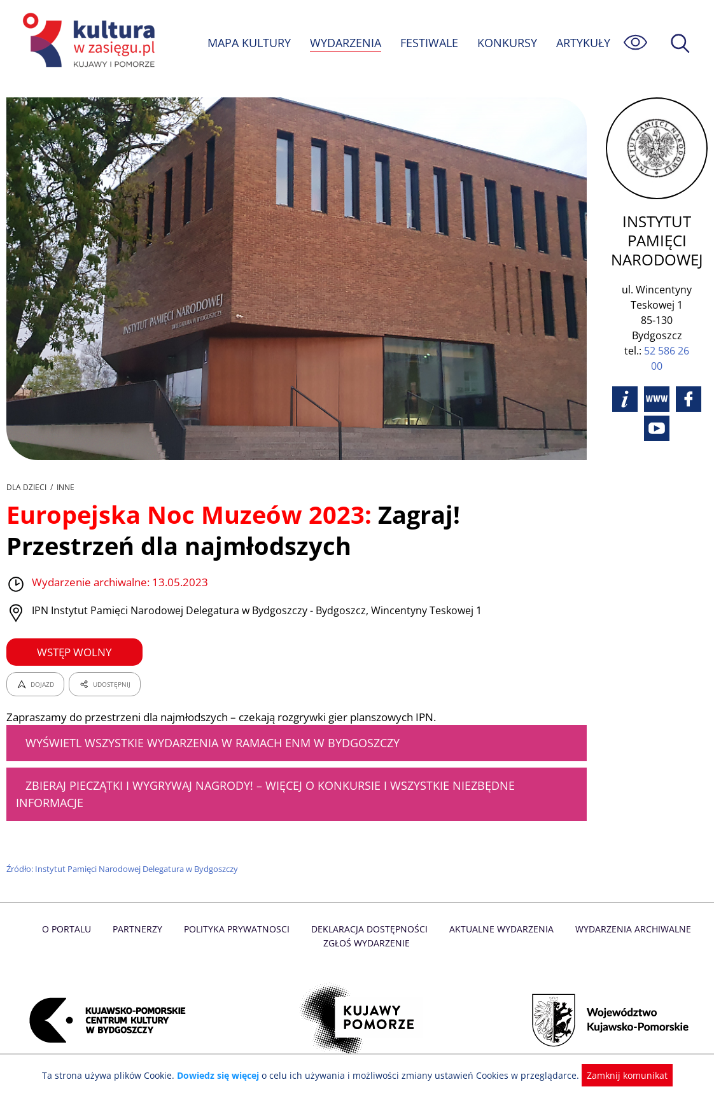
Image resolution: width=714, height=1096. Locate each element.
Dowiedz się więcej (222, 1075)
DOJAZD (35, 684)
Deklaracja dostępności (369, 929)
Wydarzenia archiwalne (629, 929)
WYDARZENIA (345, 42)
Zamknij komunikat (619, 1075)
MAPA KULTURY (248, 42)
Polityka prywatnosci (239, 929)
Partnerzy (141, 929)
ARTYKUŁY (583, 42)
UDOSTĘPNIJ (104, 684)
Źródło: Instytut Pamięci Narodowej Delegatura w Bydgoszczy (123, 869)
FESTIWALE (429, 42)
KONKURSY (506, 42)
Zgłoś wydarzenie (366, 943)
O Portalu (71, 929)
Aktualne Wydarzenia (499, 929)
